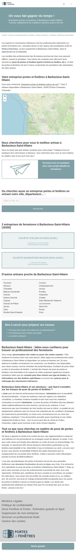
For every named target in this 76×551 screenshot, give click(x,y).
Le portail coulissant (17, 336)
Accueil (4, 35)
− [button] (5, 100)
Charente (53, 35)
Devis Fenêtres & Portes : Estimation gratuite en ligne (33, 509)
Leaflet (41, 134)
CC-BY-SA (71, 134)
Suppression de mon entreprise (20, 513)
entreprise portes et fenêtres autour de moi (39, 84)
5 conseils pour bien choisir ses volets (25, 333)
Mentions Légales (12, 501)
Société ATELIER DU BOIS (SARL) (38, 238)
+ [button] (5, 96)
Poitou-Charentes (42, 35)
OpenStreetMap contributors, (59, 134)
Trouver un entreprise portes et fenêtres (21, 35)
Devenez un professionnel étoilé (20, 517)
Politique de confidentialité (17, 505)
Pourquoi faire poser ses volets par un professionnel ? (32, 330)
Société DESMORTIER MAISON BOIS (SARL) (38, 258)
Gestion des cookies (14, 521)
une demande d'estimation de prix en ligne (31, 464)
